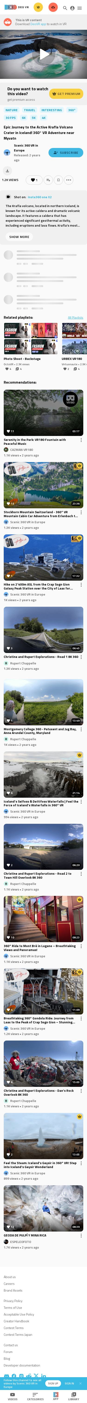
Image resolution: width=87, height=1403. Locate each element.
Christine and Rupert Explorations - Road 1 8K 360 (41, 657)
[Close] (80, 1383)
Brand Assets (13, 1290)
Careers (9, 1283)
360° (72, 109)
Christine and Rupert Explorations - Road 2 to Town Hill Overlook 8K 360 (37, 876)
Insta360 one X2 (40, 196)
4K (43, 117)
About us (10, 1276)
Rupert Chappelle (23, 662)
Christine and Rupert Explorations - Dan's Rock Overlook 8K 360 (39, 1093)
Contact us (11, 1345)
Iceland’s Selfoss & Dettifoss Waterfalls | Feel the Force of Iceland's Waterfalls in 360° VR (41, 803)
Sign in (69, 1383)
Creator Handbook (16, 1321)
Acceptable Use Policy (19, 1314)
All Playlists (75, 317)
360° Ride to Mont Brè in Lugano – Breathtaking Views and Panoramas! (40, 948)
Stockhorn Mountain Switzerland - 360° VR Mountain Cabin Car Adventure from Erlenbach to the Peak (40, 514)
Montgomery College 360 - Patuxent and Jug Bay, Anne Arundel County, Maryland (40, 731)
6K (24, 117)
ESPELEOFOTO (20, 1241)
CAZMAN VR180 (21, 449)
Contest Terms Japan (18, 1334)
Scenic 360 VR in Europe (27, 521)
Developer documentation (22, 1365)
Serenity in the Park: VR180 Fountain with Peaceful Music (35, 442)
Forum (8, 1351)
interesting (52, 109)
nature (12, 109)
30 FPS (11, 117)
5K (33, 117)
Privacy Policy (13, 1300)
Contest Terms (14, 1327)
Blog (7, 1358)
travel (29, 109)
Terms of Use (13, 1307)
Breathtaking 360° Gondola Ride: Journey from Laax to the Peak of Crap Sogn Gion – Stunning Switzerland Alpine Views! (39, 1020)
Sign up (53, 1383)
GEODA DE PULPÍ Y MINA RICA (25, 1235)
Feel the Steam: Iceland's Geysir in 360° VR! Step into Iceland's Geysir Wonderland (40, 1165)
